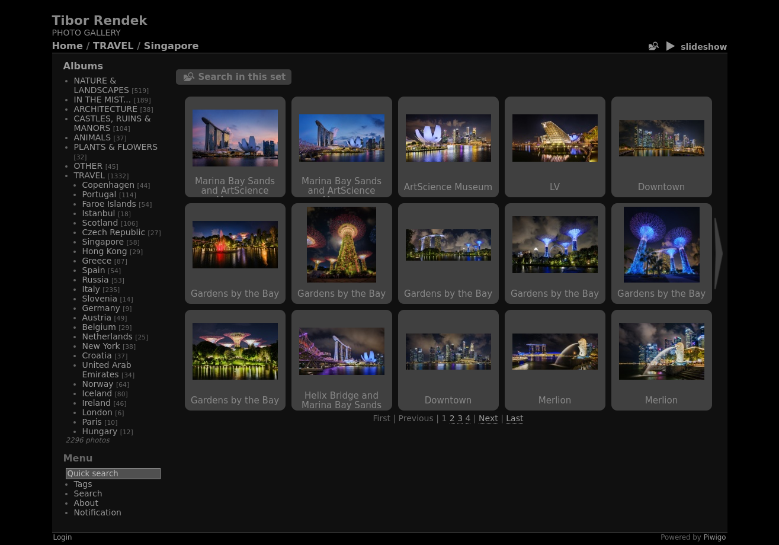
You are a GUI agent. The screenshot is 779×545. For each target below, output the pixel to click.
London (97, 412)
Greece (97, 260)
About (86, 503)
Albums (83, 66)
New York (101, 346)
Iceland (97, 393)
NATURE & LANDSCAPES (101, 85)
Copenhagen (108, 185)
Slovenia (100, 298)
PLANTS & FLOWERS (116, 147)
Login (62, 537)
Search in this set (242, 77)
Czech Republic (114, 232)
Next (488, 418)
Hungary (100, 431)
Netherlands (107, 336)
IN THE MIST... (103, 99)
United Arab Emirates (107, 369)
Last (514, 418)
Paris (92, 422)
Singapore (171, 46)
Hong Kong (104, 251)
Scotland (100, 222)
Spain (93, 270)
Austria (96, 317)
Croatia (97, 355)
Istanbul (99, 213)
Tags (83, 484)
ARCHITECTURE (106, 109)
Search (88, 493)
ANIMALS (92, 137)
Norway (98, 384)
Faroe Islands (109, 204)
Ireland (96, 403)
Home (67, 46)
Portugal (99, 194)
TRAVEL (113, 46)
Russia (95, 279)
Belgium (99, 327)
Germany (101, 308)
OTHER (88, 166)
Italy (91, 289)
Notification (97, 512)
